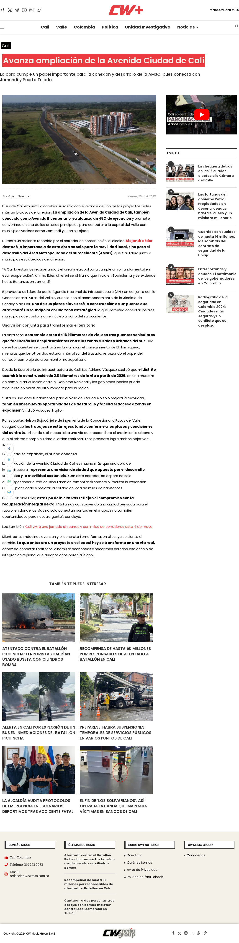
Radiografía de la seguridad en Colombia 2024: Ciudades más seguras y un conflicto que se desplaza (216, 300)
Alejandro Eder (139, 241)
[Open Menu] (2, 27)
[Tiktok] (38, 10)
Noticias (186, 27)
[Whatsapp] (31, 10)
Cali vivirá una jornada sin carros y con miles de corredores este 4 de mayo (88, 526)
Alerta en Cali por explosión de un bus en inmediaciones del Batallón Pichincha (38, 733)
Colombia (84, 27)
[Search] (236, 27)
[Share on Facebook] (9, 448)
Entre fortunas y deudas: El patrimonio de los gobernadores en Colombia (216, 268)
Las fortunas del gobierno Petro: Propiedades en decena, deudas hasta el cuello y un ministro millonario (217, 205)
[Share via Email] (9, 492)
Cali (45, 27)
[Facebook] (2, 10)
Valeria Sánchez (19, 196)
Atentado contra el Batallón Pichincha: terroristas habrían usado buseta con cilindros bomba (36, 657)
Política (110, 27)
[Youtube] (24, 10)
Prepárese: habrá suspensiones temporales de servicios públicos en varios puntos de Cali (115, 733)
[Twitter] (9, 10)
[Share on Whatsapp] (9, 481)
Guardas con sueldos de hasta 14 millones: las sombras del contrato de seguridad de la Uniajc (217, 239)
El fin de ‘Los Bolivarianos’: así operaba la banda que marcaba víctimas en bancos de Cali (113, 806)
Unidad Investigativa (147, 27)
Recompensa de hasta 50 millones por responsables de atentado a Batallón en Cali (115, 654)
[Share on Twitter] (9, 459)
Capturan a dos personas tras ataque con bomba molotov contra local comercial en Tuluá (89, 907)
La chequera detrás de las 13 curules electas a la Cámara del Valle (217, 171)
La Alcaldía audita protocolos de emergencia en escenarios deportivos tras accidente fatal (37, 806)
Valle (61, 27)
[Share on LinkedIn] (9, 470)
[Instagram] (17, 10)
